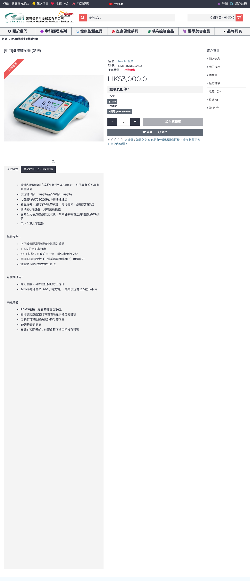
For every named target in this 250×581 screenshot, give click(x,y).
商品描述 (12, 169)
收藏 (149, 132)
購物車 (213, 75)
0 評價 (129, 139)
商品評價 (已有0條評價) (38, 169)
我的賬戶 (214, 66)
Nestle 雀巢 (125, 61)
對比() (213, 100)
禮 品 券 (214, 107)
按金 (112, 96)
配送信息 (214, 58)
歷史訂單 (214, 83)
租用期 (113, 106)
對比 (164, 132)
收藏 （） (215, 92)
